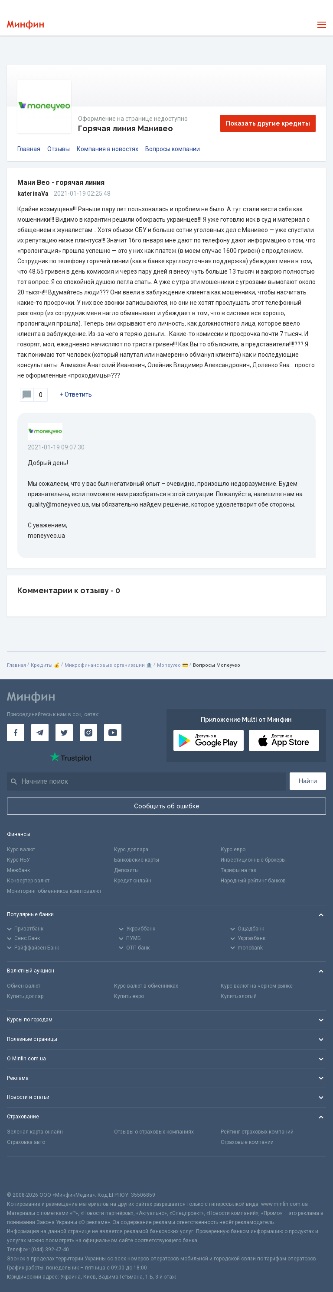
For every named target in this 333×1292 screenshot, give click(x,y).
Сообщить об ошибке (166, 806)
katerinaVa (33, 193)
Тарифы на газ (238, 870)
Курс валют (21, 849)
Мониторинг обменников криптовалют (54, 891)
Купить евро (129, 996)
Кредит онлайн (132, 881)
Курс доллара (131, 849)
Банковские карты (136, 860)
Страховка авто (26, 1142)
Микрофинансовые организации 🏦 (108, 665)
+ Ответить (76, 394)
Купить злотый (239, 996)
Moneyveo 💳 (172, 665)
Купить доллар (25, 996)
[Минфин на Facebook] (15, 732)
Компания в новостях (107, 148)
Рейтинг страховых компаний (257, 1132)
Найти (308, 781)
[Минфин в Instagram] (88, 732)
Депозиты (126, 870)
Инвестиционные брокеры (253, 860)
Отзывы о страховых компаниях (154, 1132)
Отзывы (58, 148)
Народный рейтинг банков (253, 881)
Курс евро (233, 849)
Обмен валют (23, 986)
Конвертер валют (28, 881)
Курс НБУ (18, 860)
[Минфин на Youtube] (112, 732)
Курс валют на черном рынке (257, 986)
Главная (28, 148)
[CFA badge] (26, 1173)
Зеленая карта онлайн (35, 1132)
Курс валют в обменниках (146, 986)
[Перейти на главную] (25, 24)
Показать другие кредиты (268, 123)
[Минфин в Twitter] (64, 732)
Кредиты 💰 (45, 665)
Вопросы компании (172, 148)
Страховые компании (247, 1142)
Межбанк (18, 870)
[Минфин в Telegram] (40, 732)
